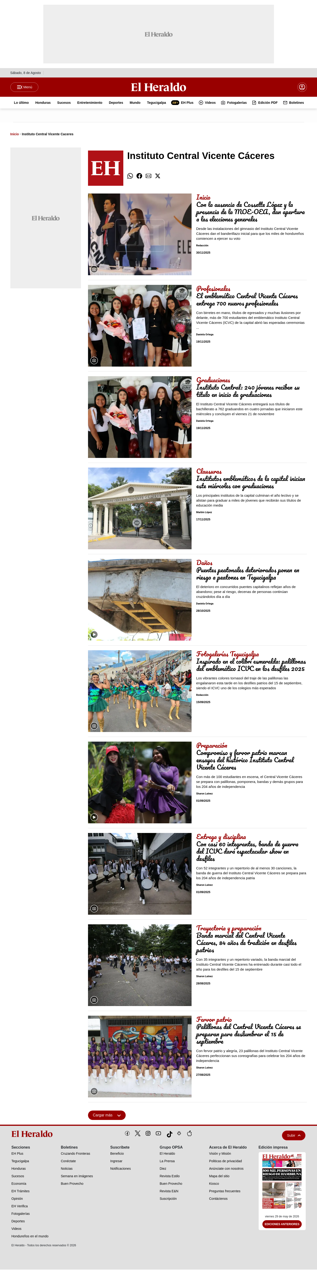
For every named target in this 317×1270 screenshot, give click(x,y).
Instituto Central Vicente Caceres (47, 134)
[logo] (34, 1134)
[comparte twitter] (158, 176)
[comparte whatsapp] (130, 176)
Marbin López (204, 513)
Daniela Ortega (204, 335)
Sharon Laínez (204, 794)
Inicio (14, 134)
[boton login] (302, 87)
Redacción (202, 246)
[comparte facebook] (139, 176)
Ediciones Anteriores (282, 1225)
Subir (294, 1136)
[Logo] (158, 87)
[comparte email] (148, 176)
